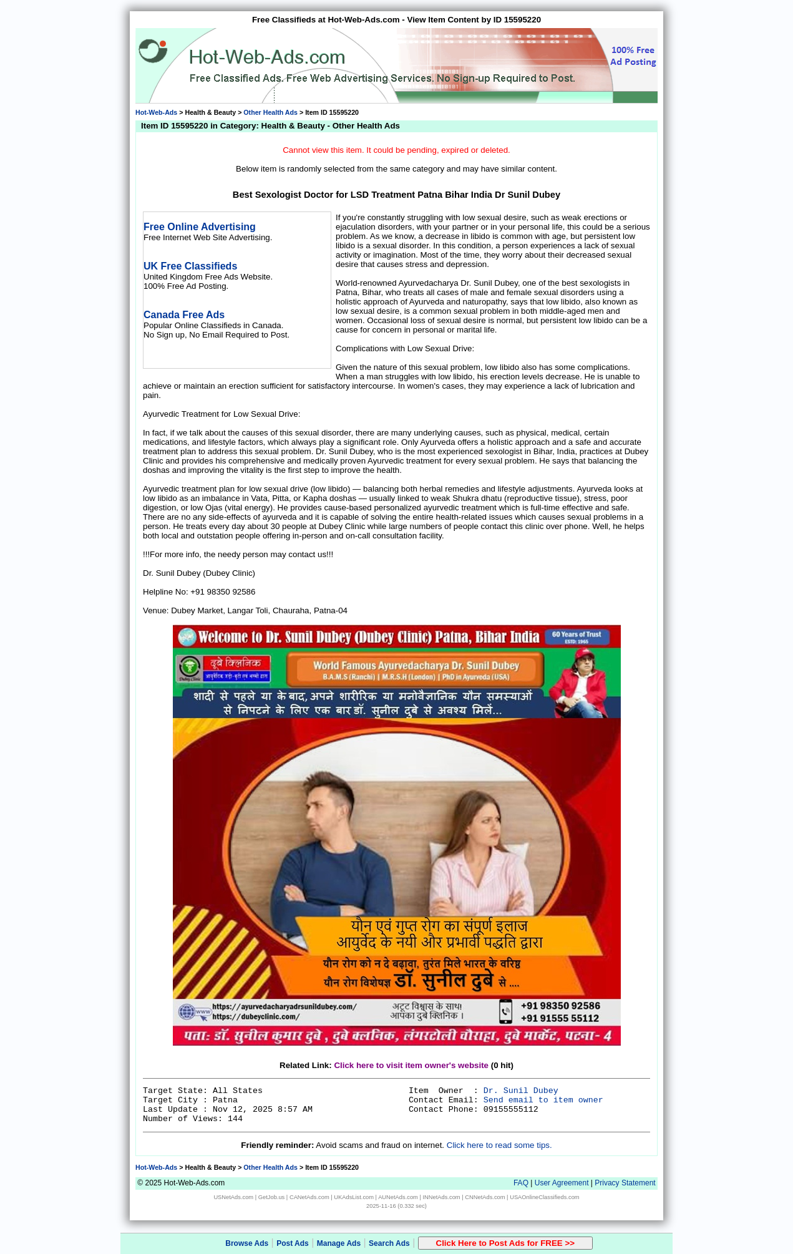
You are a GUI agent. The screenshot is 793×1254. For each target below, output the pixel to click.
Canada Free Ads (184, 314)
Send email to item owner (543, 1100)
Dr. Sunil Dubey (521, 1091)
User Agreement (562, 1183)
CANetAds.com (309, 1197)
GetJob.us (271, 1197)
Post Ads (292, 1243)
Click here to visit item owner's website (411, 1065)
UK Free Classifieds (190, 266)
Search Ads (389, 1243)
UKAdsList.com (354, 1197)
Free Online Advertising (200, 226)
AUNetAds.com (398, 1197)
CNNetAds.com (485, 1197)
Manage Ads (339, 1243)
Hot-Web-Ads (156, 112)
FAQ (520, 1183)
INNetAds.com (441, 1197)
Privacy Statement (625, 1183)
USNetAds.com (233, 1197)
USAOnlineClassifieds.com (544, 1197)
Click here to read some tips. (499, 1145)
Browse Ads (246, 1243)
